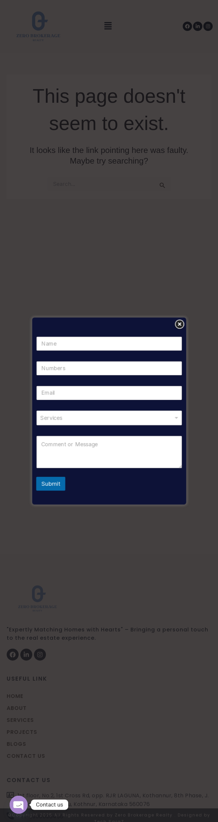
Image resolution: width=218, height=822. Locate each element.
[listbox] (109, 417)
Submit (56, 476)
